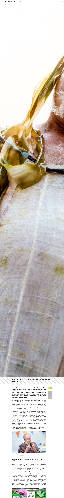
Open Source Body (25, 400)
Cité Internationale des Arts (34, 401)
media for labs (15, 1)
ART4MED (19, 403)
